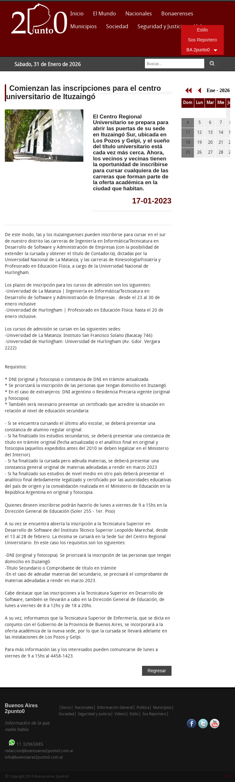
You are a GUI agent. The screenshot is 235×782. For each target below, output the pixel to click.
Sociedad (117, 27)
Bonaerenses (175, 16)
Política (143, 708)
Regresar (156, 670)
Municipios (83, 27)
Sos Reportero (202, 39)
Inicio (77, 14)
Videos (120, 714)
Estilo (202, 29)
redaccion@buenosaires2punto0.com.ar (39, 751)
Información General (115, 708)
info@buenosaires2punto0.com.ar (34, 758)
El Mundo (104, 14)
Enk (227, 776)
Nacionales (138, 14)
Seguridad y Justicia (161, 27)
